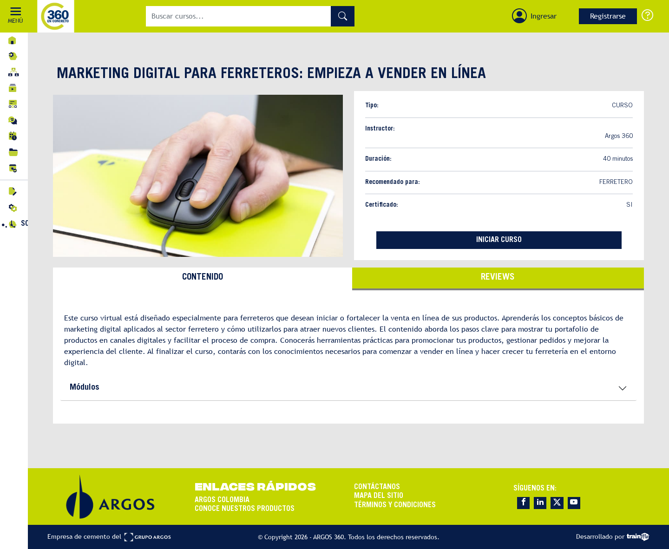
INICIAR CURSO (499, 240)
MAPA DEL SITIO (378, 496)
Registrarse (608, 16)
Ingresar (544, 16)
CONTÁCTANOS (377, 487)
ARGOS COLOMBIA (222, 500)
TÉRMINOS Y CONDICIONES (395, 505)
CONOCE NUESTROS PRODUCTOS (245, 509)
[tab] (202, 279)
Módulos (84, 388)
